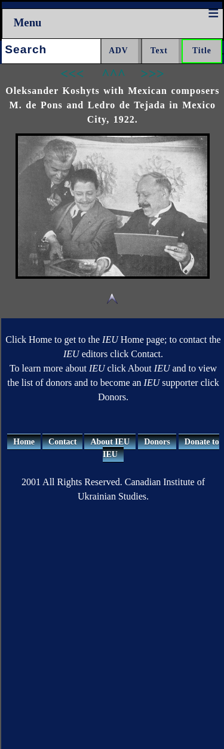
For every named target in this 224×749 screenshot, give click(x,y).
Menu (28, 22)
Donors (157, 441)
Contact (62, 441)
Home (24, 441)
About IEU (110, 441)
